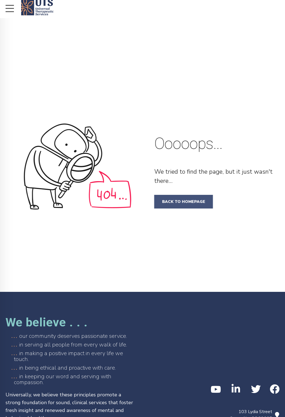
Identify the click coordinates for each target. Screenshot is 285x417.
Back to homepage (185, 201)
